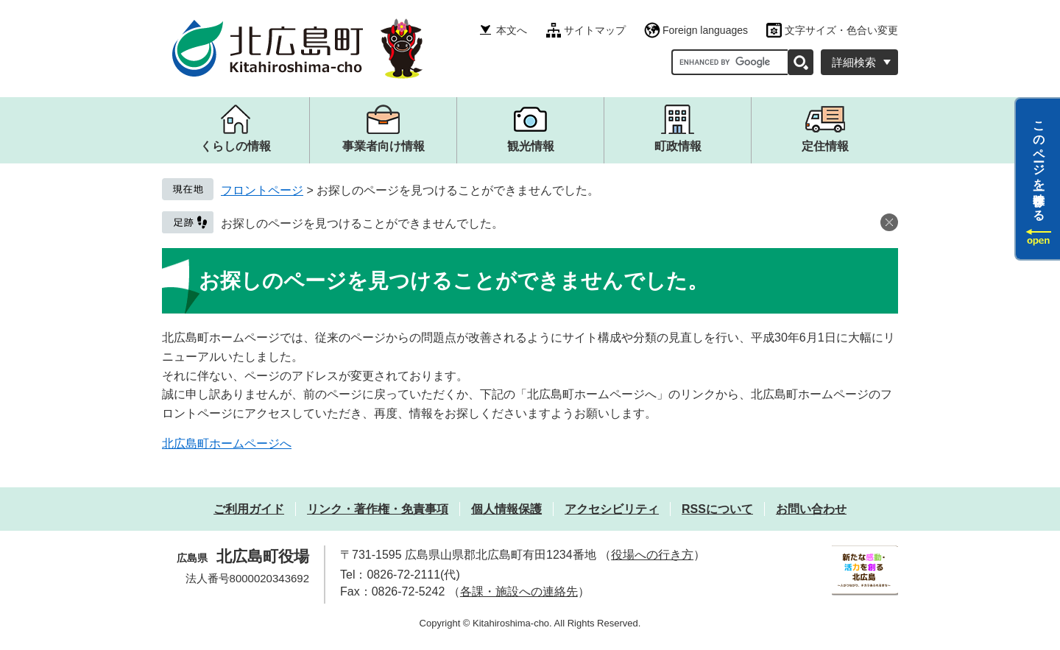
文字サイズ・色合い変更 (841, 30)
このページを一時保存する (1039, 164)
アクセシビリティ (612, 509)
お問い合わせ (811, 509)
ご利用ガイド (248, 509)
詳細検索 (854, 62)
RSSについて (717, 509)
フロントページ (262, 190)
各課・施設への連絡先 (519, 591)
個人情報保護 (506, 509)
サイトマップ (595, 30)
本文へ (511, 30)
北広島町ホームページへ (227, 443)
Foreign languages (705, 30)
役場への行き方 (652, 554)
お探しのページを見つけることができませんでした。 (362, 223)
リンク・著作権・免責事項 (377, 509)
